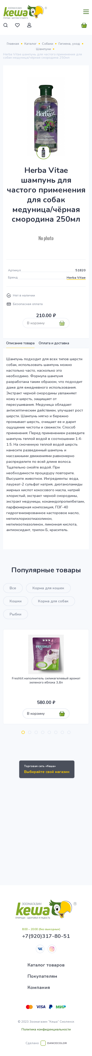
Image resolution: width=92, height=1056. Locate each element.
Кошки (16, 601)
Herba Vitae (76, 277)
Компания (38, 987)
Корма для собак (53, 601)
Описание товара (20, 343)
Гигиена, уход (69, 43)
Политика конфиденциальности (46, 1029)
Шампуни (43, 49)
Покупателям (42, 976)
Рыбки (15, 614)
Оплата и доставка (54, 343)
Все (13, 588)
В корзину (36, 323)
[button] (23, 732)
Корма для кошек (48, 588)
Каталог (30, 43)
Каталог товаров (46, 965)
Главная (13, 43)
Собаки (47, 43)
